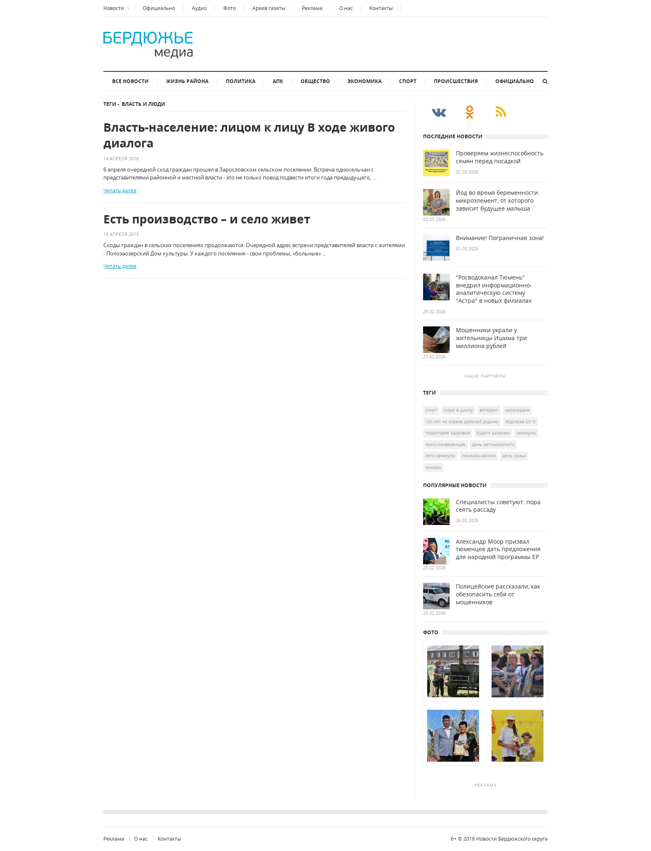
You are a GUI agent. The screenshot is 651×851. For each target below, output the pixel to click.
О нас (346, 8)
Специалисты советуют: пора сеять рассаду (498, 506)
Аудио (199, 8)
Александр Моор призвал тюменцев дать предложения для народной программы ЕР (498, 549)
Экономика (365, 81)
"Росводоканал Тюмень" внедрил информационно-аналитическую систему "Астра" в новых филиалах (494, 289)
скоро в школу (458, 410)
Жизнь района (187, 81)
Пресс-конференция (445, 444)
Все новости (130, 81)
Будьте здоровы (493, 433)
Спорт (407, 81)
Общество (315, 81)
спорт (431, 410)
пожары (433, 467)
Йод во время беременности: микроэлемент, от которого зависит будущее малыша (498, 200)
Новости (113, 8)
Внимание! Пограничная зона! (500, 238)
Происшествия (456, 81)
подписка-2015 (520, 421)
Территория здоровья (447, 433)
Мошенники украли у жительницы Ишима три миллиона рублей (491, 338)
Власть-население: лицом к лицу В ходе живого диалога (249, 135)
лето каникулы (440, 456)
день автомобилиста (493, 444)
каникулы (526, 433)
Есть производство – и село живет (206, 219)
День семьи (514, 456)
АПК (278, 81)
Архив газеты (268, 8)
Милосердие (517, 410)
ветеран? (489, 410)
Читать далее (120, 190)
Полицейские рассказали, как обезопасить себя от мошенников (498, 594)
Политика (240, 81)
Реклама (312, 8)
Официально (159, 8)
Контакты (381, 8)
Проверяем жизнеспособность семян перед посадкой (499, 157)
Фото (229, 8)
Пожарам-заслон (479, 456)
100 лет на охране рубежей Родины (462, 421)
